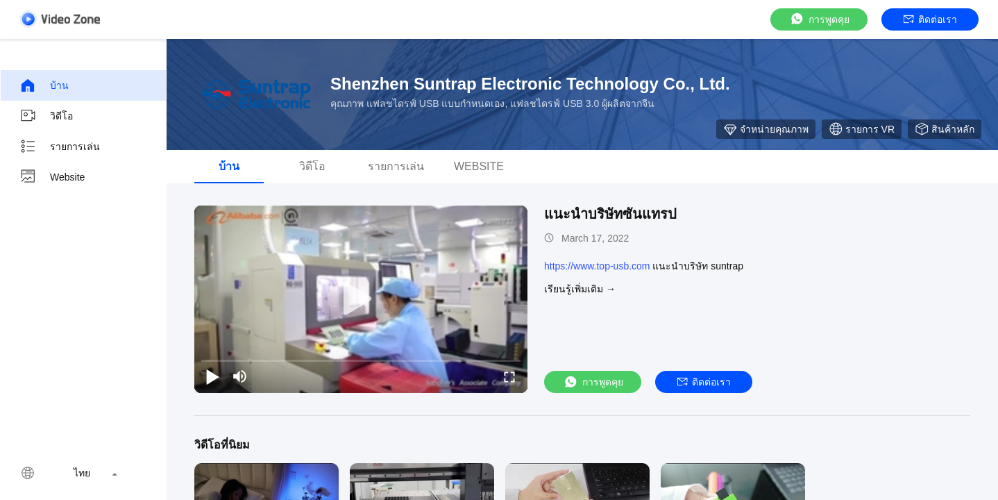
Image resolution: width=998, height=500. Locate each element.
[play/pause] (212, 376)
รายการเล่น (59, 146)
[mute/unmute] (240, 376)
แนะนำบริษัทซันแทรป (610, 214)
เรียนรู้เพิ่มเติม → (580, 288)
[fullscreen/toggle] (509, 376)
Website (52, 177)
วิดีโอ (46, 116)
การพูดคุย (819, 19)
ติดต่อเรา (930, 19)
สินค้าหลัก (944, 129)
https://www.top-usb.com (597, 266)
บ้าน (44, 85)
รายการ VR (862, 129)
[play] (361, 299)
